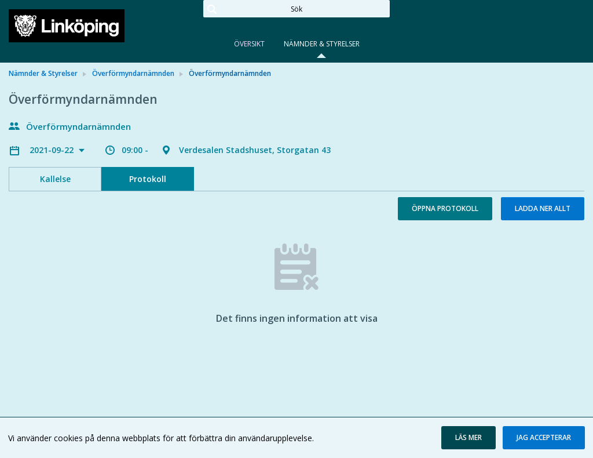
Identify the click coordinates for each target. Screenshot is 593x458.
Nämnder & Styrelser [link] (43, 73)
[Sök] (296, 8)
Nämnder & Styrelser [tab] (322, 44)
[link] (67, 25)
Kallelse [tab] (55, 178)
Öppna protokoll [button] (445, 208)
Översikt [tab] (249, 44)
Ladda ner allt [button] (542, 208)
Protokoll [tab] (147, 178)
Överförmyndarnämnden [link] (133, 73)
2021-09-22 (53, 149)
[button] (468, 437)
